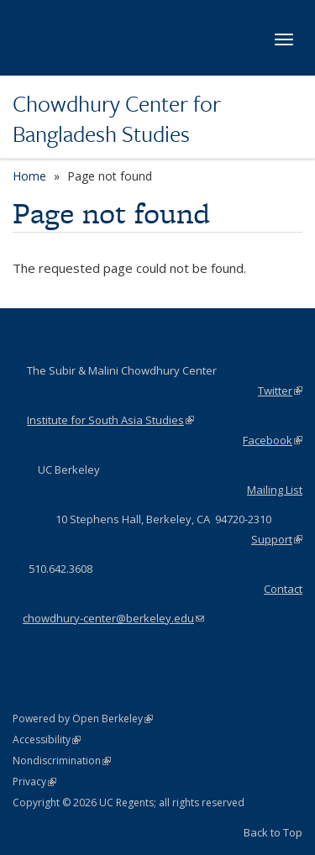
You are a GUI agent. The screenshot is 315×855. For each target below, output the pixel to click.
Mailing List (274, 489)
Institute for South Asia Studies (110, 420)
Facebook (272, 440)
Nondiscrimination (62, 760)
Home (29, 176)
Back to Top (273, 832)
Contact (283, 588)
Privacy (34, 781)
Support (276, 539)
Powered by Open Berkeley (83, 718)
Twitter (280, 390)
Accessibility (47, 739)
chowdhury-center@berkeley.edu (113, 618)
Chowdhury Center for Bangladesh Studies (117, 118)
